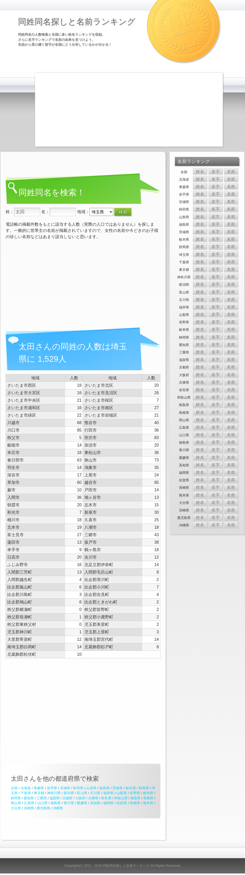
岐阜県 (148, 793)
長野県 (135, 793)
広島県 (29, 803)
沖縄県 (58, 808)
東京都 (39, 793)
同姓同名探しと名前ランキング (76, 21)
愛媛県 (82, 803)
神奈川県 (54, 793)
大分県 (16, 808)
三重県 (42, 798)
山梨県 (122, 793)
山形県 (91, 788)
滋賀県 (55, 798)
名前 (231, 172)
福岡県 (108, 803)
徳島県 (56, 803)
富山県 (82, 793)
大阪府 (80, 798)
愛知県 (29, 798)
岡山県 (16, 803)
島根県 (148, 798)
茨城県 (117, 788)
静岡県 (16, 798)
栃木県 (131, 788)
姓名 (200, 172)
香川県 (69, 803)
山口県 (42, 803)
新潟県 (69, 793)
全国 (14, 788)
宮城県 (65, 788)
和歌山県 (121, 798)
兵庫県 (93, 798)
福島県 (104, 788)
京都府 (67, 798)
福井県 (108, 793)
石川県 (95, 793)
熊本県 (148, 803)
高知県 (95, 803)
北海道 (26, 788)
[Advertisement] (116, 109)
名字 (215, 172)
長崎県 (135, 803)
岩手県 (52, 788)
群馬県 (144, 788)
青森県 (39, 788)
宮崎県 (29, 808)
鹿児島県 (43, 808)
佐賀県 (122, 803)
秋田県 (78, 788)
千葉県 (26, 793)
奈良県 (106, 798)
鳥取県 (135, 798)
